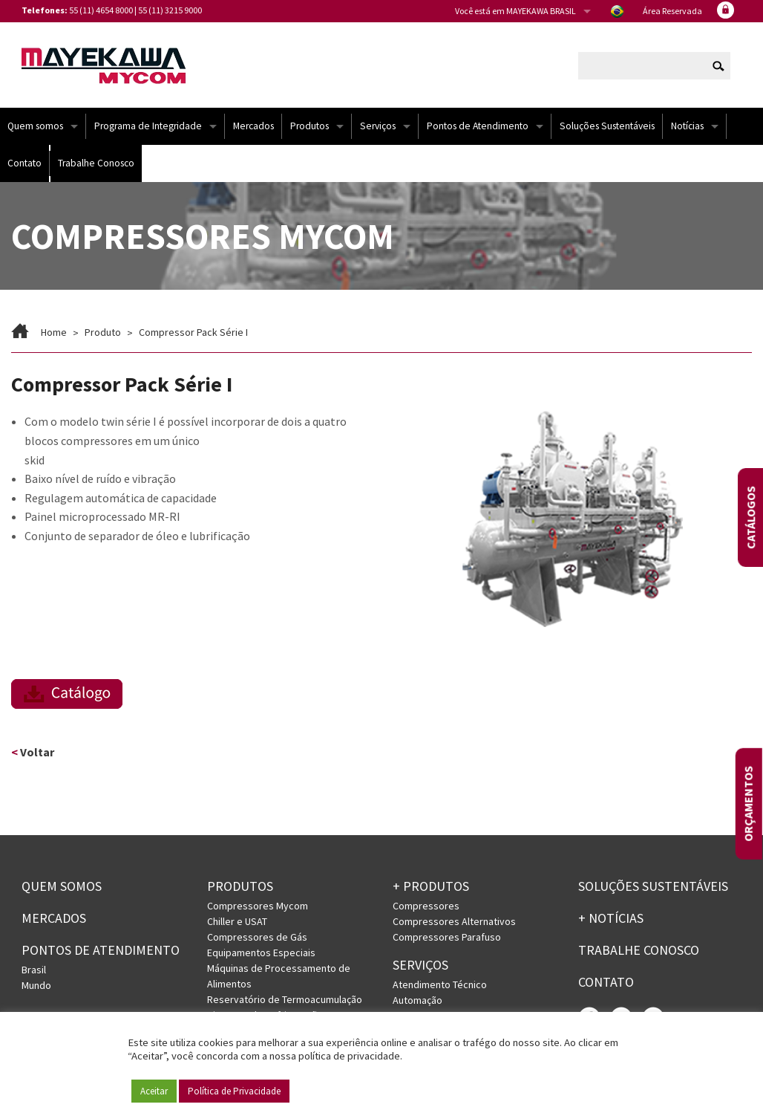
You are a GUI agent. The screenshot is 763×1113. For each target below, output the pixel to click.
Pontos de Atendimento (477, 126)
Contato (24, 163)
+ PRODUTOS (431, 886)
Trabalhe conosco (638, 949)
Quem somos (35, 126)
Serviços (378, 126)
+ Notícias (611, 918)
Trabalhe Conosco (96, 163)
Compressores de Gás (257, 937)
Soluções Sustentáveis (607, 126)
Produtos (309, 126)
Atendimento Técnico (440, 984)
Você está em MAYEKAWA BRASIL (515, 10)
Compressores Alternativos (454, 921)
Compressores (426, 905)
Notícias (687, 126)
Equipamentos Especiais (261, 952)
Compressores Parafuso (447, 937)
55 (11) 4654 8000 (101, 10)
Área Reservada (672, 10)
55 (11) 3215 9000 (170, 10)
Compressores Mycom (257, 905)
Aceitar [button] (154, 1091)
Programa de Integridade (148, 126)
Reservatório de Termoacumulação (284, 999)
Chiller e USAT (237, 921)
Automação (417, 1000)
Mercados (253, 126)
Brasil (34, 969)
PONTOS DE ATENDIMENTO (101, 949)
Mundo (36, 985)
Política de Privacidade (234, 1091)
